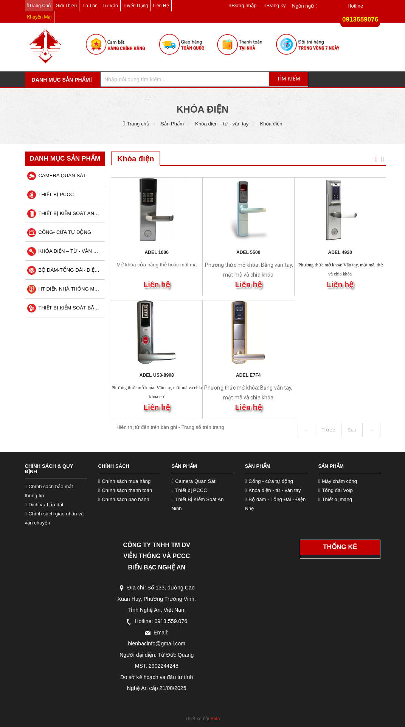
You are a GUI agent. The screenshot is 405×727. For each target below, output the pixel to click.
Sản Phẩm (172, 124)
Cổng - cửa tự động (270, 481)
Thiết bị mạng (337, 499)
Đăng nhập (242, 5)
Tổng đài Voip (337, 490)
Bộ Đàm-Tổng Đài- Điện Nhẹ (71, 270)
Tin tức (89, 5)
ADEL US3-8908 (157, 375)
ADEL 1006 (157, 252)
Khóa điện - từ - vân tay (274, 490)
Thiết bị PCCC (56, 194)
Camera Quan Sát (195, 481)
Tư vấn (110, 5)
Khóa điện (271, 124)
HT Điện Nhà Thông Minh (71, 289)
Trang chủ (40, 5)
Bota (215, 718)
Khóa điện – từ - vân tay (221, 124)
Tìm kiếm (288, 79)
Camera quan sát (62, 175)
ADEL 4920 (340, 252)
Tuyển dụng (135, 5)
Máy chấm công (339, 481)
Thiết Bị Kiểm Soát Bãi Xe (71, 308)
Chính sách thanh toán (127, 490)
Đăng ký (275, 5)
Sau (352, 430)
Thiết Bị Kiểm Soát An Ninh (71, 213)
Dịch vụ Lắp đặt (45, 504)
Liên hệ (161, 5)
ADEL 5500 (248, 252)
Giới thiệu (66, 5)
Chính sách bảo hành (125, 499)
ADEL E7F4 (248, 375)
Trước (328, 430)
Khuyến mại (39, 17)
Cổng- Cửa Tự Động (65, 232)
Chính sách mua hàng (126, 481)
